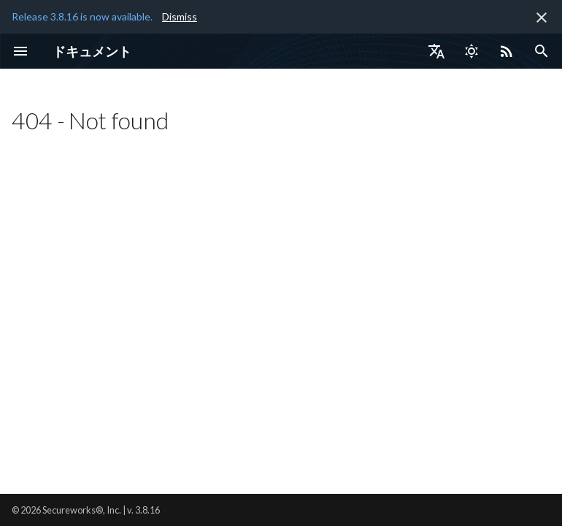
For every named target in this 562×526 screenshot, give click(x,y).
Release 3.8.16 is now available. (82, 16)
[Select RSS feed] (506, 51)
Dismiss (179, 16)
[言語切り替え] (436, 51)
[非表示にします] (541, 17)
